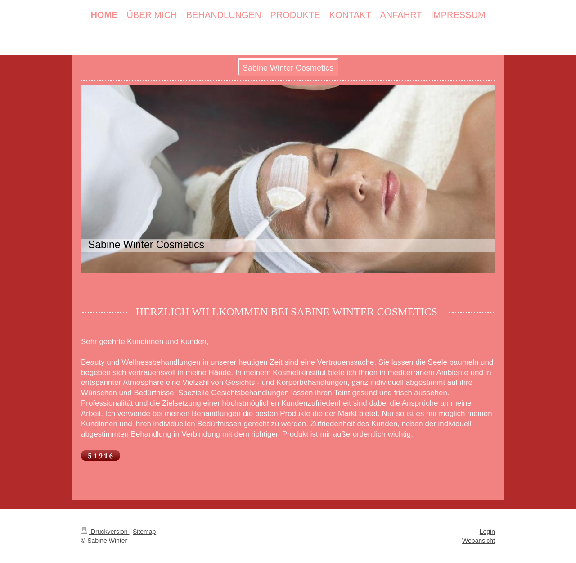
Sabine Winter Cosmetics (288, 67)
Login (487, 531)
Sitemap (144, 531)
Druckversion (105, 531)
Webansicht (478, 540)
